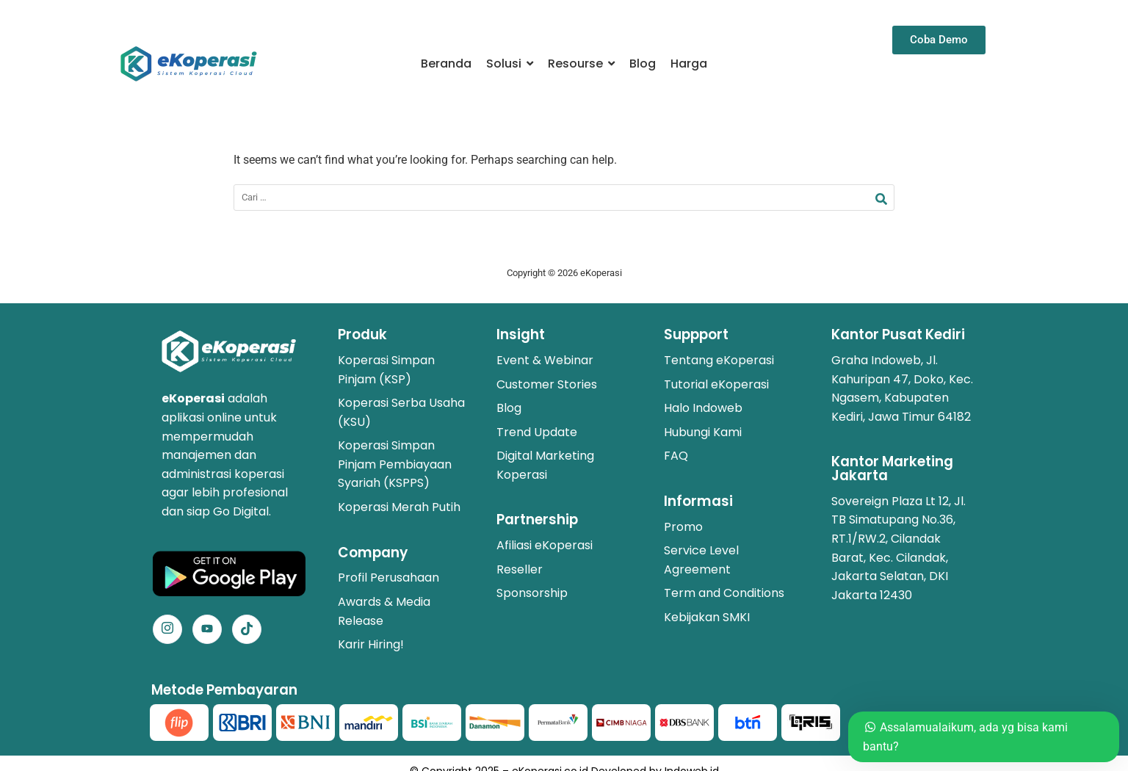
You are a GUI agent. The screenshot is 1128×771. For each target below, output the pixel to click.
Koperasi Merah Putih (399, 507)
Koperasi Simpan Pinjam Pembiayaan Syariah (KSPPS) (395, 464)
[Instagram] (167, 629)
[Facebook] (207, 629)
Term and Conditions (724, 592)
